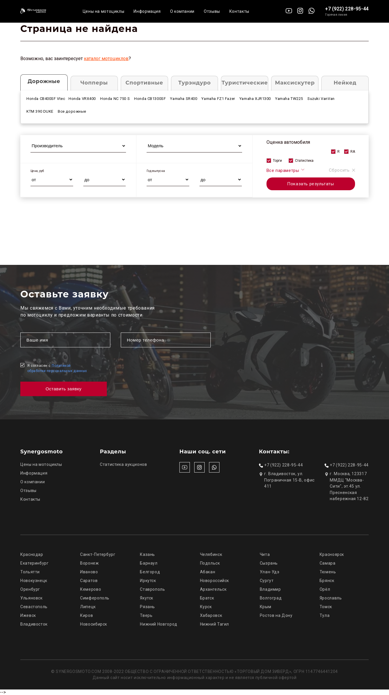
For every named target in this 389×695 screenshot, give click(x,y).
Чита (265, 554)
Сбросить (342, 170)
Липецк (88, 606)
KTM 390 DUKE (39, 111)
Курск (206, 606)
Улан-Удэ (270, 572)
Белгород (150, 572)
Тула (325, 615)
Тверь (146, 615)
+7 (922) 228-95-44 (347, 9)
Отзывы (212, 11)
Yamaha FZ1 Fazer (218, 98)
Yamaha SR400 (183, 98)
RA (352, 152)
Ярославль (331, 598)
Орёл (325, 589)
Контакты (239, 11)
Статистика (304, 161)
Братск (207, 598)
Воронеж (89, 563)
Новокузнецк (33, 580)
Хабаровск (211, 615)
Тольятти (30, 572)
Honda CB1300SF (150, 98)
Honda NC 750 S (115, 98)
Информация (147, 11)
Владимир (270, 589)
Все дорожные (72, 111)
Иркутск (148, 580)
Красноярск (332, 554)
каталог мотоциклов (106, 58)
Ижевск (28, 615)
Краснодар (31, 554)
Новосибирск (93, 624)
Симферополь (94, 598)
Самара (328, 563)
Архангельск (213, 589)
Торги (277, 161)
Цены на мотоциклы (104, 11)
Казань (147, 554)
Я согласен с (57, 368)
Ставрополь (152, 589)
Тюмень (328, 572)
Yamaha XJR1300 (255, 98)
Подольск (210, 563)
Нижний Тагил (214, 624)
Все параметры (285, 170)
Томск (326, 606)
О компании (182, 11)
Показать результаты (310, 183)
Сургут (267, 580)
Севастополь (34, 606)
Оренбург (30, 589)
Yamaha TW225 (289, 98)
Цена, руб (37, 171)
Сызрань (269, 563)
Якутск (146, 598)
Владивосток (34, 624)
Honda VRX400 (82, 98)
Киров (86, 615)
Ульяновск (31, 598)
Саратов (89, 580)
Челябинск (211, 554)
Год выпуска (156, 171)
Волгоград (271, 598)
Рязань (147, 606)
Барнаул (148, 563)
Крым (265, 606)
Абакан (207, 572)
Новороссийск (214, 580)
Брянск (327, 580)
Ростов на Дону (276, 615)
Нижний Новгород (158, 624)
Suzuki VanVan (321, 98)
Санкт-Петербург (97, 554)
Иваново (89, 572)
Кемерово (90, 589)
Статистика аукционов (123, 464)
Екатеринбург (34, 563)
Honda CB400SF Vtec (45, 98)
